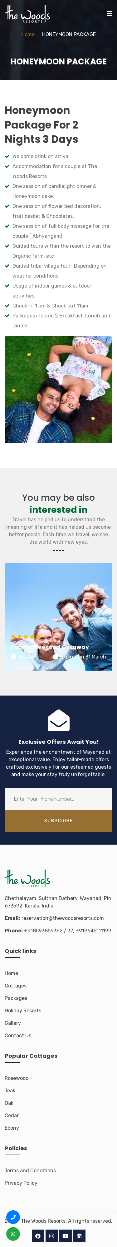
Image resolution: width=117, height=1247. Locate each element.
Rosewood (17, 1078)
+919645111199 (93, 931)
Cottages (16, 986)
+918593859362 (43, 931)
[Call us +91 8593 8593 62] (13, 1217)
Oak (9, 1103)
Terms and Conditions (30, 1171)
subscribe (58, 820)
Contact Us (18, 1035)
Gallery (13, 1023)
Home (28, 34)
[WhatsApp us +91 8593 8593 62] (13, 1234)
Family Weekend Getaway (50, 647)
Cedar (12, 1115)
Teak (10, 1091)
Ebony (12, 1128)
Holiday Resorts (23, 1011)
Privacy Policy (21, 1183)
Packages (16, 998)
